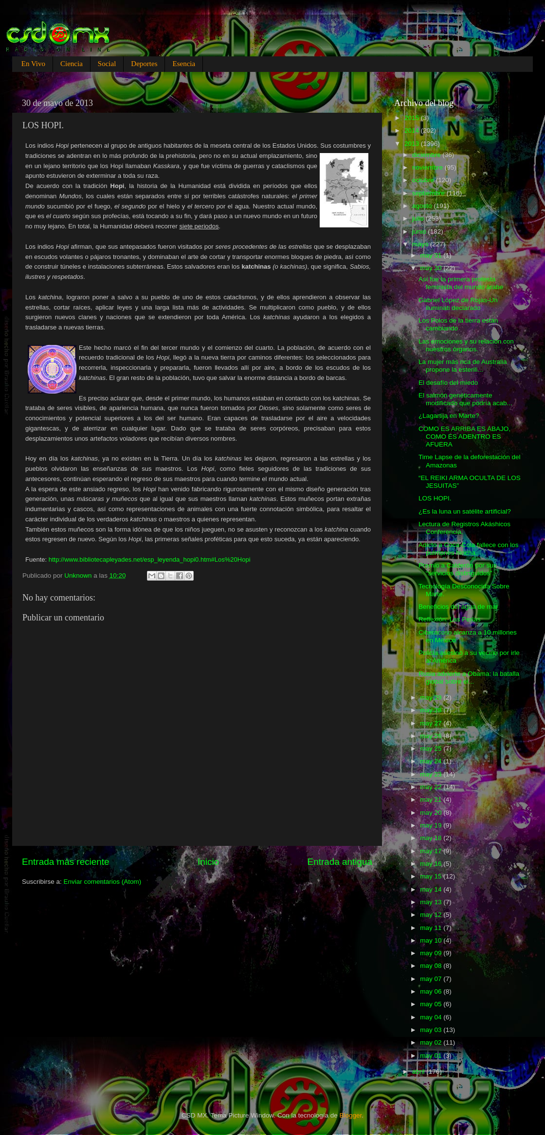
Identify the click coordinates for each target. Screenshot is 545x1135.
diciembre (427, 154)
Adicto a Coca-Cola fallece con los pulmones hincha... (468, 548)
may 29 (431, 697)
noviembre (428, 167)
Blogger (351, 1115)
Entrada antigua (340, 862)
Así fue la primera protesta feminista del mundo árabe (460, 283)
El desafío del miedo (448, 382)
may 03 (431, 1029)
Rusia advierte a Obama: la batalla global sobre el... (468, 677)
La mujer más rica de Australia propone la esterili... (462, 365)
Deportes (144, 64)
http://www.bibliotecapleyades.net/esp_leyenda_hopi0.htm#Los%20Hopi (150, 559)
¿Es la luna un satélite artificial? (464, 511)
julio (419, 218)
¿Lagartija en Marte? (448, 415)
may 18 (431, 838)
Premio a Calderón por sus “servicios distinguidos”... (458, 569)
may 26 (431, 735)
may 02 (431, 1042)
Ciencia (71, 64)
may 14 (431, 889)
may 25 (431, 748)
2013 (412, 143)
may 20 (431, 812)
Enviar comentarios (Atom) (103, 881)
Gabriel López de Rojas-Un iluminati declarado (458, 303)
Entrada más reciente (65, 862)
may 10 (431, 940)
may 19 (431, 825)
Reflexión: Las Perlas (449, 619)
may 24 (431, 761)
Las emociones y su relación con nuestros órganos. (466, 345)
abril (419, 1071)
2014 (412, 130)
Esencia (183, 64)
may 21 (431, 799)
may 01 (431, 1055)
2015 (412, 117)
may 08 (431, 965)
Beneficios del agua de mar (458, 606)
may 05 (431, 1004)
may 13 (431, 902)
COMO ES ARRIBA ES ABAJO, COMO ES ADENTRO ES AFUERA (464, 436)
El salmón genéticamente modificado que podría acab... (465, 399)
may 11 (431, 927)
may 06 (431, 991)
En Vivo (33, 64)
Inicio (208, 862)
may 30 (431, 268)
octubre (424, 180)
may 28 (431, 710)
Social (107, 64)
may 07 (431, 978)
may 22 (431, 787)
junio (420, 231)
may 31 (431, 255)
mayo (421, 244)
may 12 (431, 914)
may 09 (431, 953)
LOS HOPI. (435, 498)
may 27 (431, 723)
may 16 (431, 863)
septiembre (429, 193)
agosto (423, 205)
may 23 (431, 774)
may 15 (431, 876)
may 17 (431, 851)
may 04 (431, 1017)
